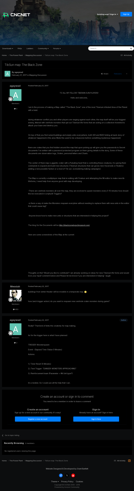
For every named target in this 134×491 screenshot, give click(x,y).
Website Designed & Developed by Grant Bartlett (67, 469)
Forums (57, 48)
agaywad (19, 72)
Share (104, 74)
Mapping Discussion (38, 75)
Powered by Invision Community (67, 487)
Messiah (15, 286)
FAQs (20, 48)
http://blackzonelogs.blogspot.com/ (74, 225)
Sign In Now (96, 419)
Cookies (79, 481)
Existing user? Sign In (107, 14)
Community (43, 48)
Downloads (7, 48)
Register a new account (37, 419)
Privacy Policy (67, 481)
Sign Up (126, 14)
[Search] (101, 48)
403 (15, 309)
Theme (55, 481)
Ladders (30, 48)
